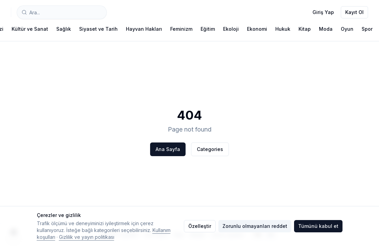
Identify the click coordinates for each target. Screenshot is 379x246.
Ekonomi (257, 29)
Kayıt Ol (354, 12)
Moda (326, 29)
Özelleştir (199, 226)
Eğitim (208, 29)
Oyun (347, 29)
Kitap (304, 29)
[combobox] (62, 12)
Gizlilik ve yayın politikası (86, 237)
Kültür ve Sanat (30, 29)
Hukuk (282, 29)
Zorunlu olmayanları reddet (254, 226)
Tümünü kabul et (318, 226)
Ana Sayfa (168, 149)
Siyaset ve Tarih (98, 29)
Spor (367, 29)
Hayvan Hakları (144, 29)
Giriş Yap (323, 12)
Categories (210, 149)
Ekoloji (231, 29)
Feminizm (181, 29)
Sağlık (63, 29)
